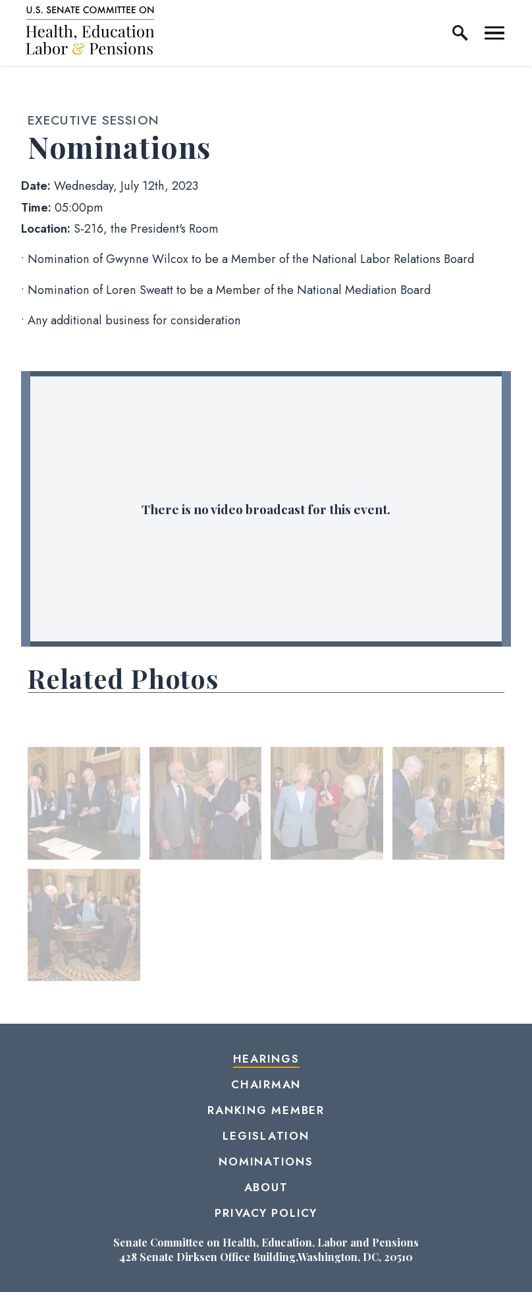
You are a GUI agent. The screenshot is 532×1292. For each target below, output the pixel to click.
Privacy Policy (266, 1213)
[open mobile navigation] (494, 33)
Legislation (266, 1136)
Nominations (266, 1161)
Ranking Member (266, 1110)
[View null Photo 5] (84, 926)
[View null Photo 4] (448, 804)
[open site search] (460, 33)
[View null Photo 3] (327, 804)
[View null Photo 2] (205, 804)
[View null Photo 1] (84, 804)
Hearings (266, 1059)
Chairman (266, 1084)
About (266, 1187)
